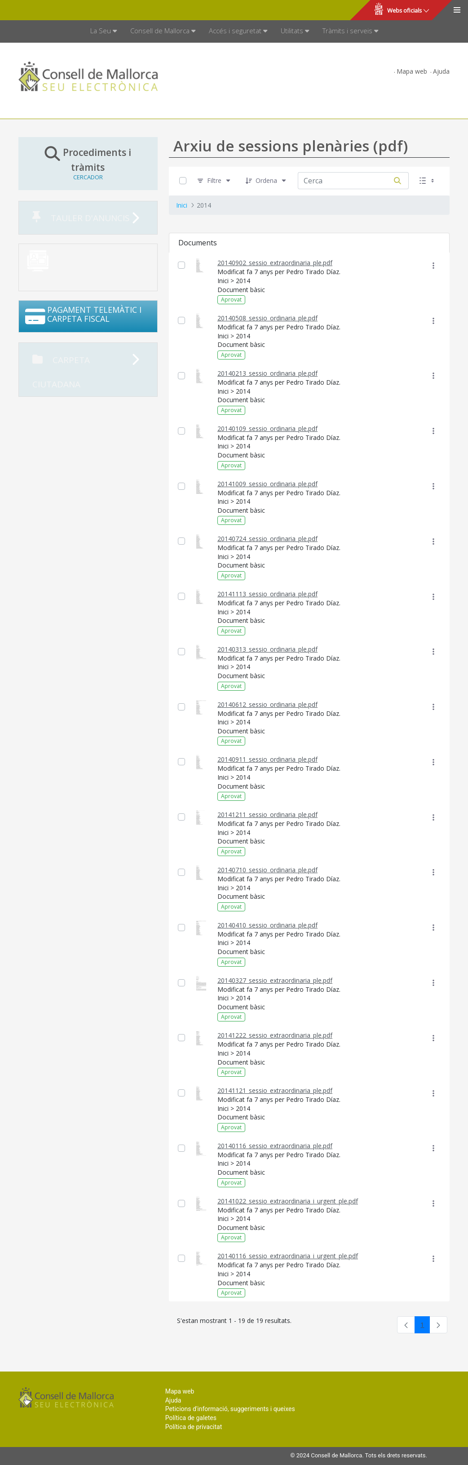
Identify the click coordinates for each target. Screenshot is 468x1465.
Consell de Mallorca (37, 10)
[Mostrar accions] (434, 265)
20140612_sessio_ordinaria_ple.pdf (267, 704)
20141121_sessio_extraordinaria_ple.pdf (274, 1090)
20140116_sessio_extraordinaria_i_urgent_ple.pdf (287, 1256)
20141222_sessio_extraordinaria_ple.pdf (274, 1035)
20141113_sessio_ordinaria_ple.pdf (267, 594)
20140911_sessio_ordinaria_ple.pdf (267, 759)
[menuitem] (103, 31)
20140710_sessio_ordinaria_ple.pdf (267, 870)
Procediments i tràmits (88, 163)
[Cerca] (397, 180)
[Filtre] (214, 181)
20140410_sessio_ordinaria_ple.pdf (267, 925)
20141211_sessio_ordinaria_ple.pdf (267, 814)
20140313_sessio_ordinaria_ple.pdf (267, 649)
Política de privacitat (193, 1426)
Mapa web (412, 71)
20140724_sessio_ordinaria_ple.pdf (267, 538)
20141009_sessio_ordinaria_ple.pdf (267, 483)
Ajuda (441, 71)
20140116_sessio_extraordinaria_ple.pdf (274, 1145)
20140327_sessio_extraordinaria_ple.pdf (274, 980)
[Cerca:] (342, 180)
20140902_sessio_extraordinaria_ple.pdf (274, 262)
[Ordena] (266, 181)
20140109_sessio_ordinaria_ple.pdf (267, 428)
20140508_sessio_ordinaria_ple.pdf (267, 318)
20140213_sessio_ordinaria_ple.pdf (267, 373)
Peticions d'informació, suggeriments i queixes (230, 1408)
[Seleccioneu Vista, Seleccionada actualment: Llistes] (427, 181)
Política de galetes (190, 1417)
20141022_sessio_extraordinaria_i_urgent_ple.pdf (287, 1201)
